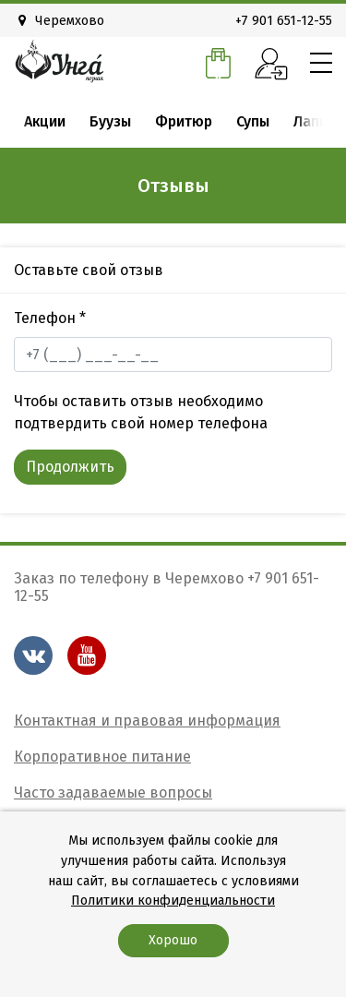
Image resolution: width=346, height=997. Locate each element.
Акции (45, 121)
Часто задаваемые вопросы (113, 792)
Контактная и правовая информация (147, 720)
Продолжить (70, 466)
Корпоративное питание (102, 756)
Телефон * (50, 318)
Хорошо (173, 940)
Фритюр (183, 121)
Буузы (110, 121)
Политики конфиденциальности (173, 900)
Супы (252, 121)
